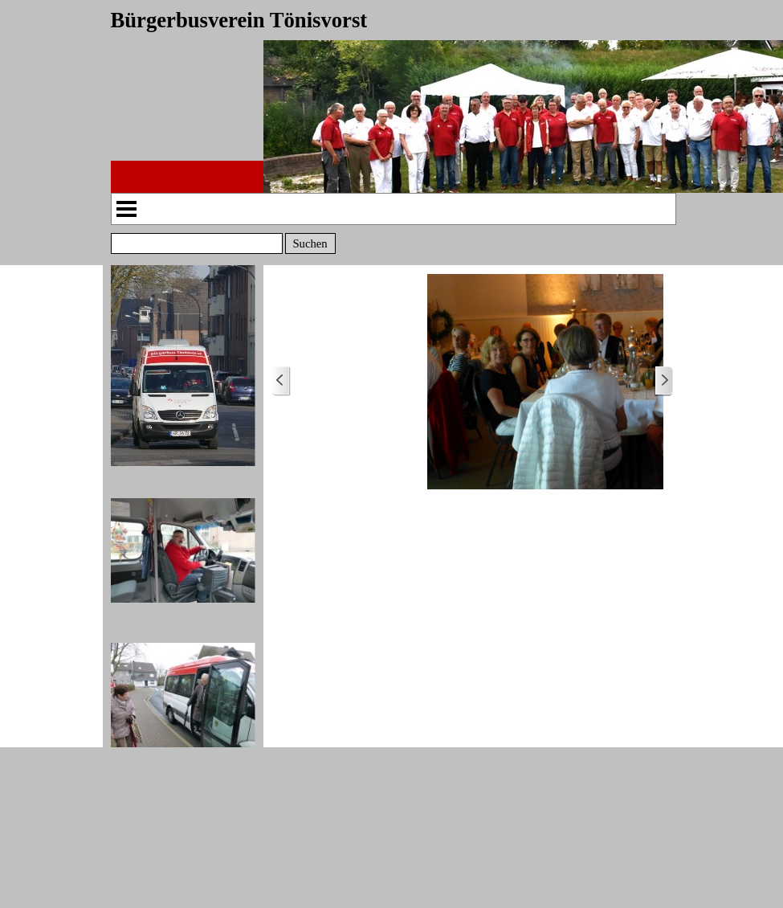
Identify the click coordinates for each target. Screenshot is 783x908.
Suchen (309, 243)
